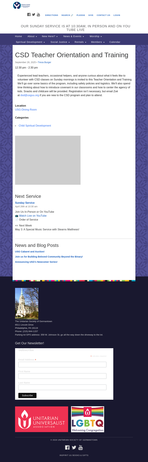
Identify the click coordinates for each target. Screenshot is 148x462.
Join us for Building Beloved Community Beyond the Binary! (49, 256)
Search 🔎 (67, 15)
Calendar (115, 42)
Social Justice (60, 42)
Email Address (27, 359)
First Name (24, 371)
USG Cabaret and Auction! (30, 251)
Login (117, 15)
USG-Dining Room (26, 109)
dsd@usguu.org (29, 95)
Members (98, 42)
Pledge (81, 15)
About (32, 36)
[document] (74, 160)
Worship (95, 36)
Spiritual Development (30, 42)
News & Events (73, 36)
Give (90, 15)
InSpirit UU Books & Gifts (74, 455)
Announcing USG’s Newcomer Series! (36, 262)
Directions (51, 15)
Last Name (24, 382)
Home (18, 36)
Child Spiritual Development (35, 125)
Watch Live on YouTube (32, 215)
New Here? (50, 36)
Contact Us (103, 15)
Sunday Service (25, 202)
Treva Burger (44, 62)
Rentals (80, 42)
